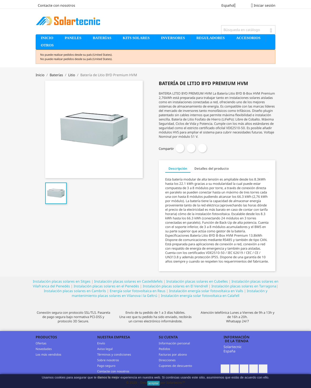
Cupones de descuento (175, 366)
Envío (101, 343)
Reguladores (210, 38)
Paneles (73, 38)
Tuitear (191, 148)
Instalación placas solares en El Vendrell (175, 286)
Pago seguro (106, 366)
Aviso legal (105, 349)
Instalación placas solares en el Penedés (106, 286)
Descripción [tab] (177, 168)
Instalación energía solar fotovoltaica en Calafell (200, 295)
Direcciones (167, 360)
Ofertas (41, 343)
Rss (244, 368)
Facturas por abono (173, 354)
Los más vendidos (48, 354)
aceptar (153, 383)
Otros (47, 45)
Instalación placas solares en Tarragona (243, 286)
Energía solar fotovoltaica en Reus (137, 290)
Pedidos (164, 349)
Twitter (234, 368)
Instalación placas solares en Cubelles (197, 281)
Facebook (225, 368)
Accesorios (248, 38)
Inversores (173, 38)
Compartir (180, 148)
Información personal (174, 343)
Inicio (47, 38)
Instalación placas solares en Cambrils (75, 290)
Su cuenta (168, 337)
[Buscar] (248, 29)
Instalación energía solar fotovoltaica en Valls (206, 290)
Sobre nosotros (108, 360)
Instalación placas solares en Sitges (61, 281)
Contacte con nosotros (56, 5)
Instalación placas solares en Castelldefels (128, 281)
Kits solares (136, 38)
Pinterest (202, 148)
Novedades (44, 349)
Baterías (102, 38)
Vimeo (263, 368)
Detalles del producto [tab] (211, 168)
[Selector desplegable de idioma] (230, 5)
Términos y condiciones (114, 354)
